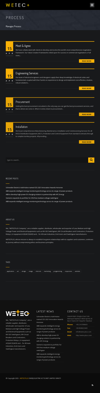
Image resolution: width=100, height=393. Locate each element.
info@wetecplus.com (83, 332)
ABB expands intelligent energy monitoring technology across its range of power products (39, 191)
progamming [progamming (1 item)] (58, 271)
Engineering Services (27, 73)
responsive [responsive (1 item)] (68, 271)
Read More (86, 61)
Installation (22, 135)
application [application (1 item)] (10, 271)
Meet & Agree (23, 46)
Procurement (23, 109)
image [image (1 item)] (31, 271)
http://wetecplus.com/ (84, 335)
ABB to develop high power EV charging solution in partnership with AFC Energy (35, 194)
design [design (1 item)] (24, 271)
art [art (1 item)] (18, 271)
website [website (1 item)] (77, 271)
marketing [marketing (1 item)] (47, 271)
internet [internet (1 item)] (38, 271)
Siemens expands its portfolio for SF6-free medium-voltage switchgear (32, 198)
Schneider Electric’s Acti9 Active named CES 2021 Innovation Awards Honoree (34, 187)
